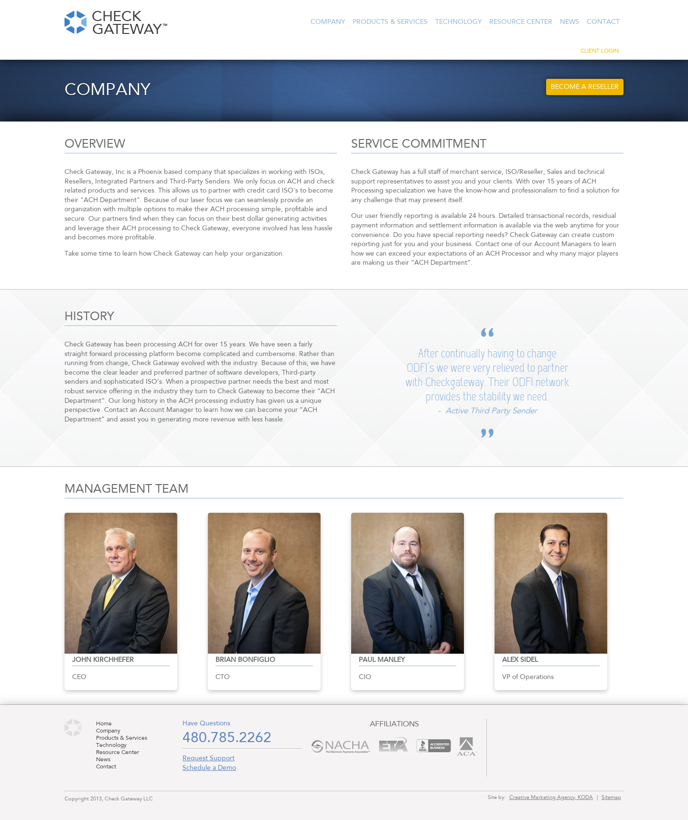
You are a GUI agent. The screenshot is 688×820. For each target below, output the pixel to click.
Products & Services (390, 22)
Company (328, 22)
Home (104, 724)
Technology (458, 22)
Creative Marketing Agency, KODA (551, 797)
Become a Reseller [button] (585, 87)
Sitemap (611, 797)
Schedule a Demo (209, 768)
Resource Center (520, 22)
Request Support (209, 758)
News (569, 22)
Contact (603, 22)
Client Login (599, 51)
